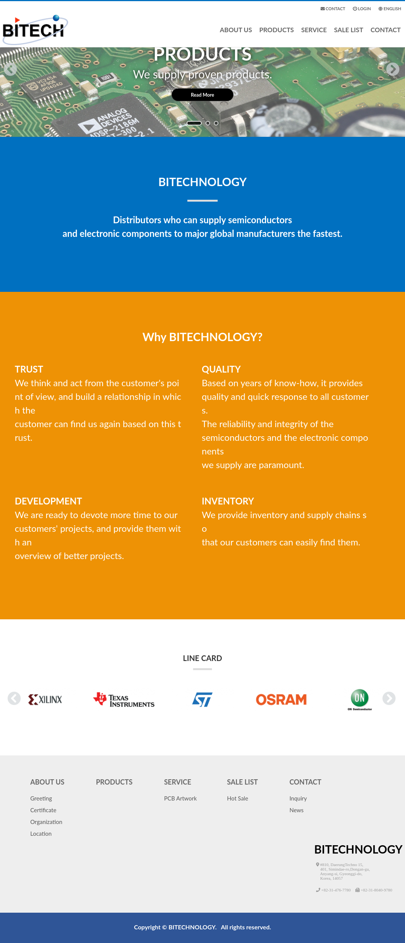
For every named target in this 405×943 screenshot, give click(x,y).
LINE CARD (202, 661)
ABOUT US (236, 35)
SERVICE (314, 35)
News (297, 810)
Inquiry (298, 798)
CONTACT (386, 35)
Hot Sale (237, 798)
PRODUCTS (276, 35)
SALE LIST (348, 35)
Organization (46, 821)
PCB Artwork (180, 798)
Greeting (41, 798)
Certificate (43, 810)
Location (40, 833)
